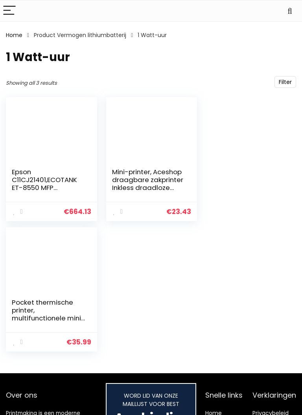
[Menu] (9, 10)
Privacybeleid (270, 368)
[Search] (289, 10)
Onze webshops (219, 404)
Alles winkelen (224, 379)
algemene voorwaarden (270, 382)
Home (14, 35)
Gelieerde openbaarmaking (276, 400)
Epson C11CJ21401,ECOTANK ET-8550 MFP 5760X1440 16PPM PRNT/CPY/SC (44, 187)
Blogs (212, 390)
